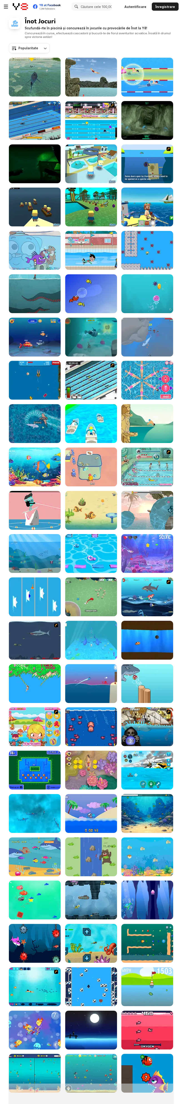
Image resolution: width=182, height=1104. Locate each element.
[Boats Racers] (35, 596)
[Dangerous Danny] (35, 380)
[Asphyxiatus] (35, 163)
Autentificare (135, 7)
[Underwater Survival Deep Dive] (147, 770)
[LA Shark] (35, 77)
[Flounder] (147, 856)
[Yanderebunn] (147, 1030)
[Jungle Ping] (35, 683)
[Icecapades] (91, 986)
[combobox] (29, 48)
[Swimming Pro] (35, 120)
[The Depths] (147, 120)
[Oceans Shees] (147, 337)
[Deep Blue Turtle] (147, 900)
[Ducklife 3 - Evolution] (147, 986)
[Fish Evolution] (147, 1073)
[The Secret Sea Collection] (147, 596)
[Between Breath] (35, 293)
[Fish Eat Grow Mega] (35, 1073)
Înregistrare (165, 7)
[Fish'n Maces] (147, 640)
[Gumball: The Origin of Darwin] (35, 250)
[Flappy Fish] (147, 683)
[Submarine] (147, 163)
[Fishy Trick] (35, 900)
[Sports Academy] (91, 120)
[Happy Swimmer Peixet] (91, 293)
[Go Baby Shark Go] (35, 943)
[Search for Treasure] (91, 943)
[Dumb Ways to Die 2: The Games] (35, 510)
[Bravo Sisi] (35, 986)
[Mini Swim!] (35, 770)
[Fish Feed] (91, 640)
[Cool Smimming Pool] (147, 467)
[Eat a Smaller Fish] (35, 337)
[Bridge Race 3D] (91, 553)
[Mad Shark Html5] (91, 1073)
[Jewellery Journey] (147, 250)
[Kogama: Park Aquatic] (91, 207)
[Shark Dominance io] (35, 423)
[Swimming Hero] (147, 77)
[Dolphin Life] (35, 553)
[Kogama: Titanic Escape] (35, 207)
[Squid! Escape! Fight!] (91, 726)
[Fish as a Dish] (35, 467)
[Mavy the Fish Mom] (91, 510)
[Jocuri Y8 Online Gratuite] (20, 6)
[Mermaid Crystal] (147, 553)
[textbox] (29, 48)
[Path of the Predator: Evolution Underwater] (147, 813)
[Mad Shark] (35, 640)
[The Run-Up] (91, 856)
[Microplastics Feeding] (147, 943)
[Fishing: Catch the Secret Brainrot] (147, 207)
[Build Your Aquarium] (91, 467)
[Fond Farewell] (91, 1030)
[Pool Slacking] (35, 726)
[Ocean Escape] (147, 293)
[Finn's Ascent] (147, 510)
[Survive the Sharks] (35, 813)
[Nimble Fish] (35, 1030)
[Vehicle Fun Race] (91, 423)
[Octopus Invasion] (91, 596)
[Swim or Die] (91, 813)
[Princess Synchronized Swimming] (147, 380)
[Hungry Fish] (35, 856)
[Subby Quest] (91, 337)
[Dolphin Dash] (91, 683)
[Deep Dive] (91, 770)
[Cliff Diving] (147, 423)
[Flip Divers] (91, 77)
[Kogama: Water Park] (91, 163)
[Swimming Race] (91, 380)
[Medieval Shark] (147, 726)
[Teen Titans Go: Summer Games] (91, 250)
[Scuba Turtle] (91, 900)
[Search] (76, 6)
